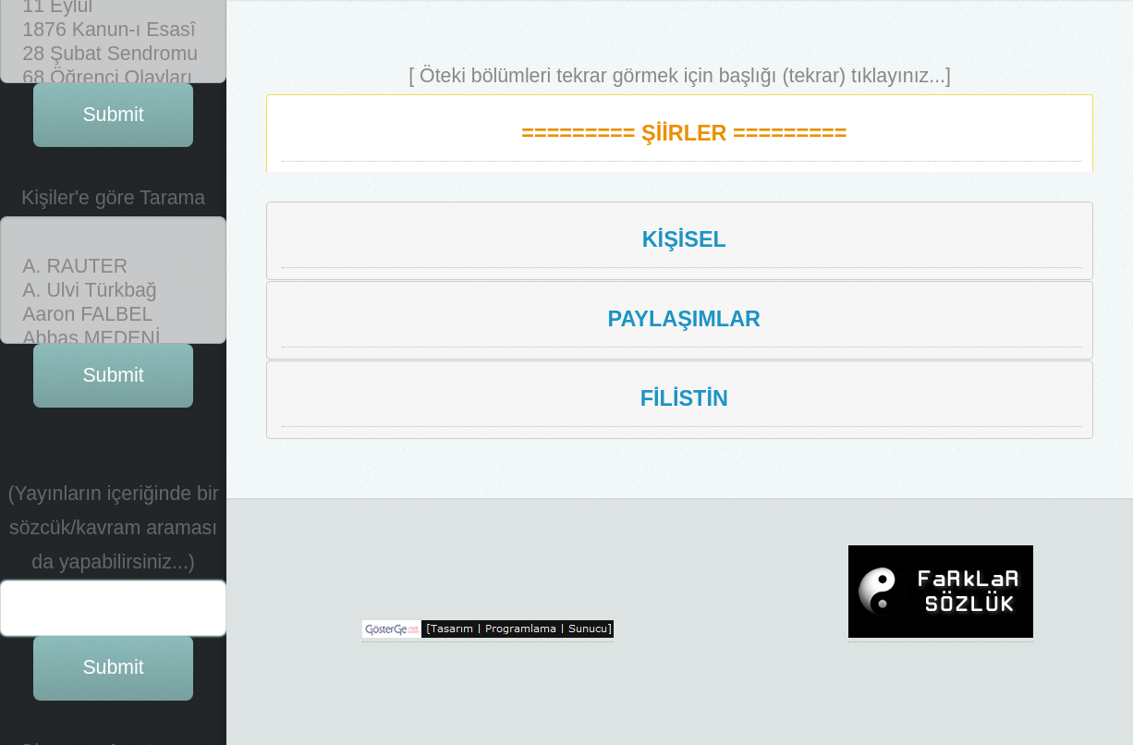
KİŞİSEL (684, 239)
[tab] (680, 133)
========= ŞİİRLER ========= (684, 133)
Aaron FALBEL (113, 40)
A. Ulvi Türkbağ (113, 16)
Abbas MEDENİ (113, 64)
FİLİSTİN (684, 398)
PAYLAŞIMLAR (684, 319)
